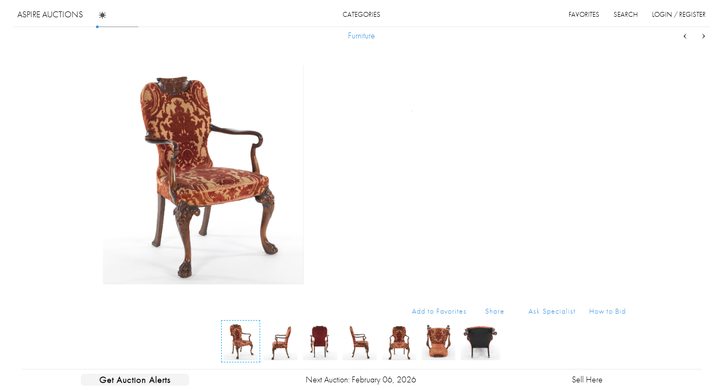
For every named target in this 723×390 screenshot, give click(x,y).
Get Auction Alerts (135, 380)
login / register (679, 14)
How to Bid (607, 311)
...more (617, 110)
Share (495, 311)
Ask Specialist (552, 311)
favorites (584, 14)
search (626, 14)
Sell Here (587, 379)
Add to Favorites (439, 311)
